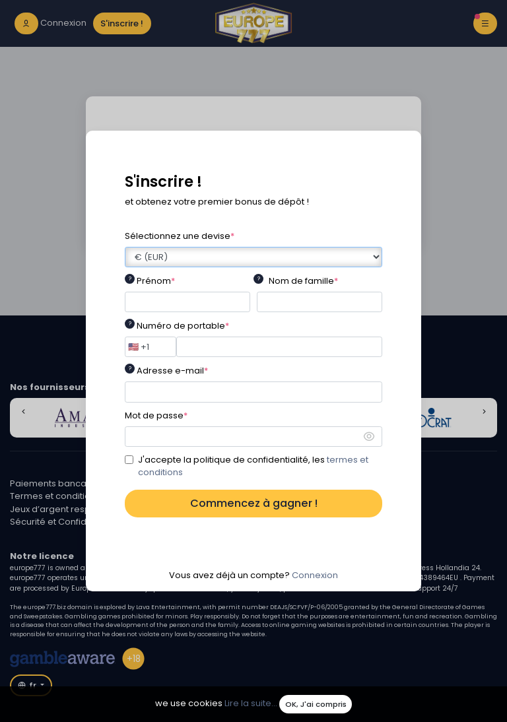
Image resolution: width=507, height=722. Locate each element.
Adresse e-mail (172, 370)
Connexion (315, 575)
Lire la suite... (250, 704)
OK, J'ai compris (316, 704)
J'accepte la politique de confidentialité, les (253, 466)
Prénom (156, 281)
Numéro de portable (183, 325)
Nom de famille (303, 281)
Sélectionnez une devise (179, 236)
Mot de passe (156, 415)
